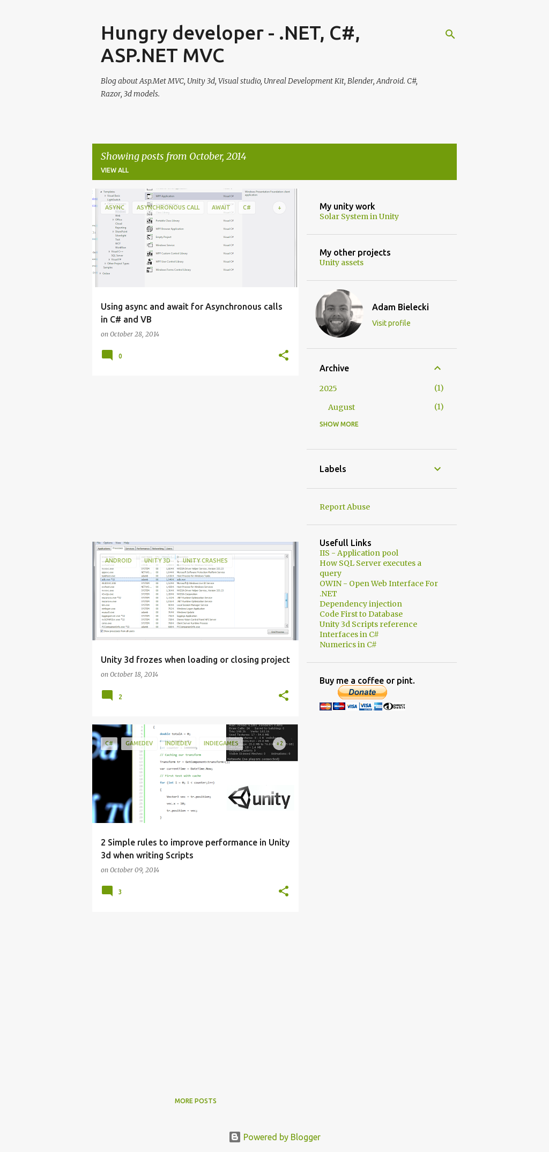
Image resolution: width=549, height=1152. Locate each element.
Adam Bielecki (400, 307)
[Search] (450, 34)
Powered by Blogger (274, 1137)
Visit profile (391, 323)
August (341, 407)
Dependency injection (361, 604)
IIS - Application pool (359, 553)
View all (115, 170)
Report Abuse (345, 507)
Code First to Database (361, 614)
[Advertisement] (191, 459)
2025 (328, 388)
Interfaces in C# (349, 634)
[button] (283, 356)
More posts (196, 1100)
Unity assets (341, 262)
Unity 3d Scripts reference (368, 624)
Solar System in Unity (359, 216)
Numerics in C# (348, 644)
